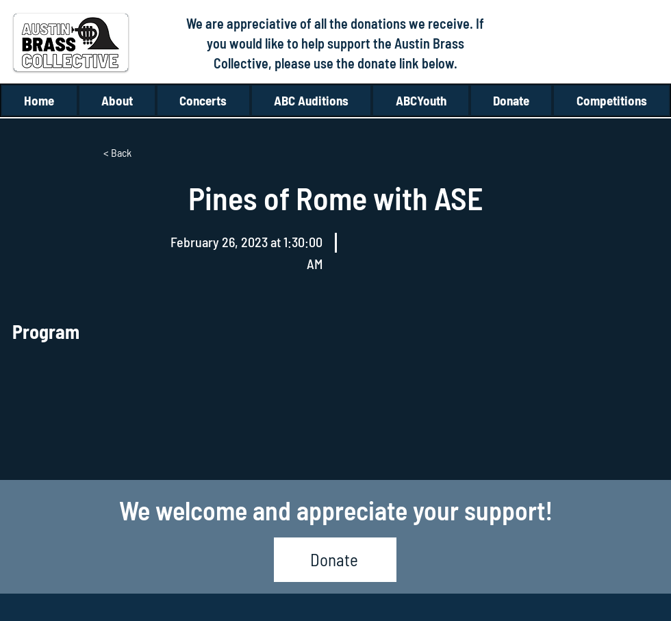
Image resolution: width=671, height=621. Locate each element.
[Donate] (335, 559)
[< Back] (148, 152)
